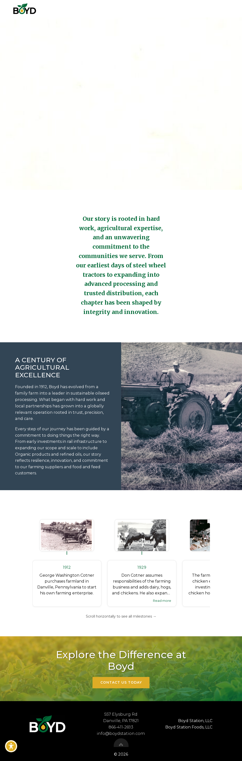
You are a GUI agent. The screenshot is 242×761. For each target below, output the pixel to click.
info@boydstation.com (121, 733)
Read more (162, 600)
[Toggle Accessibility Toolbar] (11, 746)
